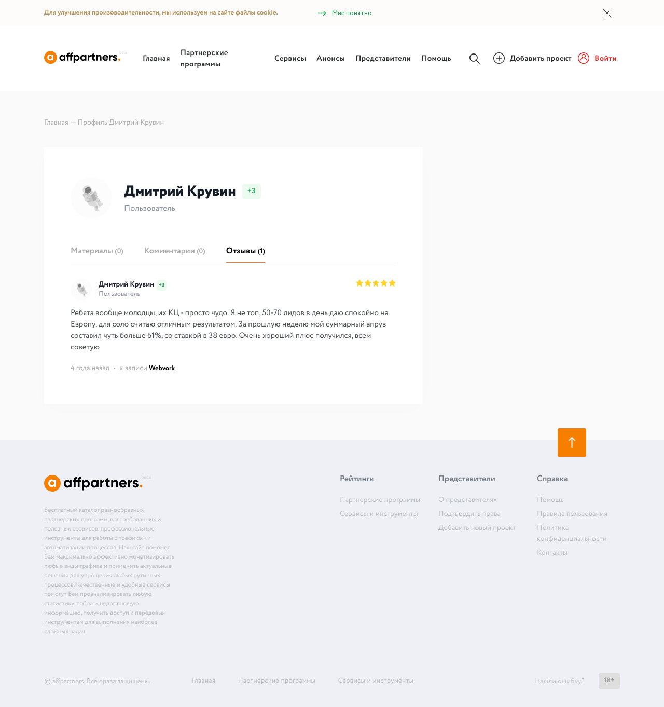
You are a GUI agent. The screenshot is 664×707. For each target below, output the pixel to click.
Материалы (97, 251)
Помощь (436, 58)
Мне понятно (344, 13)
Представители (383, 58)
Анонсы (330, 58)
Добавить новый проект (477, 528)
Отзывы (245, 251)
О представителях (467, 500)
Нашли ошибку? (560, 681)
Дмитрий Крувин (126, 285)
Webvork (162, 368)
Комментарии (174, 251)
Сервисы (290, 58)
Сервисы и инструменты (379, 514)
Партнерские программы (204, 58)
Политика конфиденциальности (572, 534)
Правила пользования (572, 514)
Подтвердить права (469, 514)
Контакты (552, 553)
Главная (156, 58)
